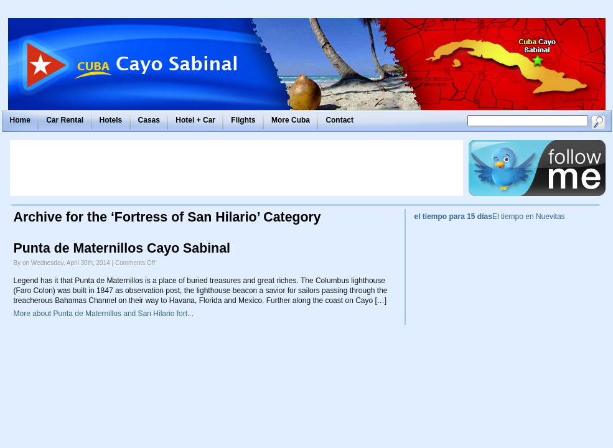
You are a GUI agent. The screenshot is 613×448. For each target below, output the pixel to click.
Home (20, 120)
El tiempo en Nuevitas (528, 216)
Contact (339, 120)
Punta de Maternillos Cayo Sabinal (122, 248)
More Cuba (290, 120)
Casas (149, 120)
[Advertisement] (236, 168)
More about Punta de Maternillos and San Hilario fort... (104, 313)
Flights (243, 120)
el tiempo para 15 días (453, 216)
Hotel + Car (195, 120)
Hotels (111, 120)
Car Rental (64, 120)
